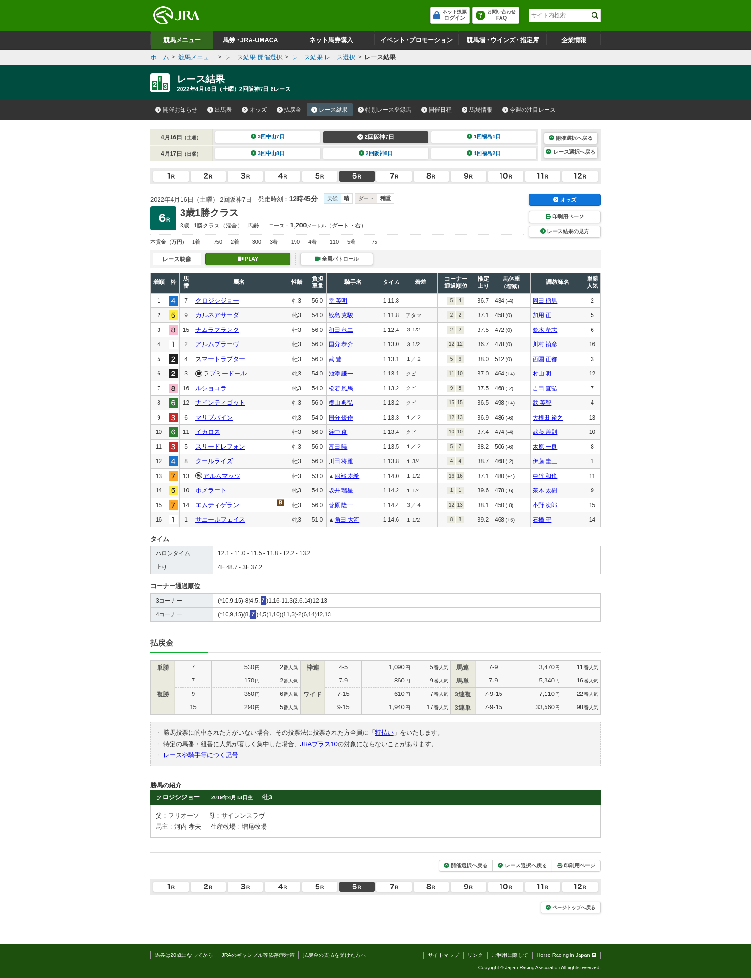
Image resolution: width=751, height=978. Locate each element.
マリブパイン (214, 417)
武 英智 (542, 402)
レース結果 (329, 109)
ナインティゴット (220, 402)
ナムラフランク (217, 329)
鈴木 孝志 (545, 330)
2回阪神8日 (376, 153)
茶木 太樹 (545, 490)
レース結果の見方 (564, 231)
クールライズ (214, 461)
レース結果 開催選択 (254, 57)
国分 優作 (341, 417)
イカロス (207, 431)
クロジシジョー (217, 300)
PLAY (248, 259)
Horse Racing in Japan (566, 955)
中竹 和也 (545, 476)
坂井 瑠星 (341, 490)
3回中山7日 (268, 136)
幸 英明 (338, 300)
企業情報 (573, 40)
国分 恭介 (341, 344)
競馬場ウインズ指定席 (503, 40)
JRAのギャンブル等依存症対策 (258, 955)
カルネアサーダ (217, 314)
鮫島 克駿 (341, 315)
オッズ (254, 109)
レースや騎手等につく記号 (200, 755)
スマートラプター (220, 359)
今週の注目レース (529, 109)
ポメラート (211, 490)
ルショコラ (211, 388)
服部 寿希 (347, 476)
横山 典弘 (341, 402)
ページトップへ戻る (570, 907)
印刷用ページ (565, 216)
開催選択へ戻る (570, 138)
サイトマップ (443, 955)
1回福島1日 (484, 136)
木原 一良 (545, 447)
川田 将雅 (341, 461)
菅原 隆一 (341, 505)
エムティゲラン (217, 505)
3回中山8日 (268, 153)
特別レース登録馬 (384, 109)
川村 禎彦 (545, 344)
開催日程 (436, 109)
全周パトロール (337, 259)
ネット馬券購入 (331, 40)
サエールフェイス (220, 519)
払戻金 (289, 109)
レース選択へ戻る (570, 152)
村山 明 (542, 373)
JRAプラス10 (319, 744)
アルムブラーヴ (217, 344)
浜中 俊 (338, 432)
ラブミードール (225, 373)
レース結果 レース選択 (324, 57)
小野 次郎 (545, 505)
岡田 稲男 (545, 300)
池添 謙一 (341, 373)
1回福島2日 (484, 153)
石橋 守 (542, 519)
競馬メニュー (182, 40)
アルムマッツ (221, 475)
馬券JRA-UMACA (250, 40)
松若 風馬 (341, 388)
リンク (475, 955)
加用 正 (542, 315)
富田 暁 (338, 447)
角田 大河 (347, 519)
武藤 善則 (545, 432)
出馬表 (219, 109)
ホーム (159, 57)
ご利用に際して (509, 955)
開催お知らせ (176, 109)
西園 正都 (545, 359)
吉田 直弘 (545, 388)
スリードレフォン (220, 446)
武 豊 (335, 359)
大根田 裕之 (548, 417)
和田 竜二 (341, 330)
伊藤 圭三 (545, 461)
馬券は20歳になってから (184, 955)
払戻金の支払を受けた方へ (334, 955)
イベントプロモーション (416, 40)
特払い (384, 732)
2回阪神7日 (375, 137)
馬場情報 (477, 109)
